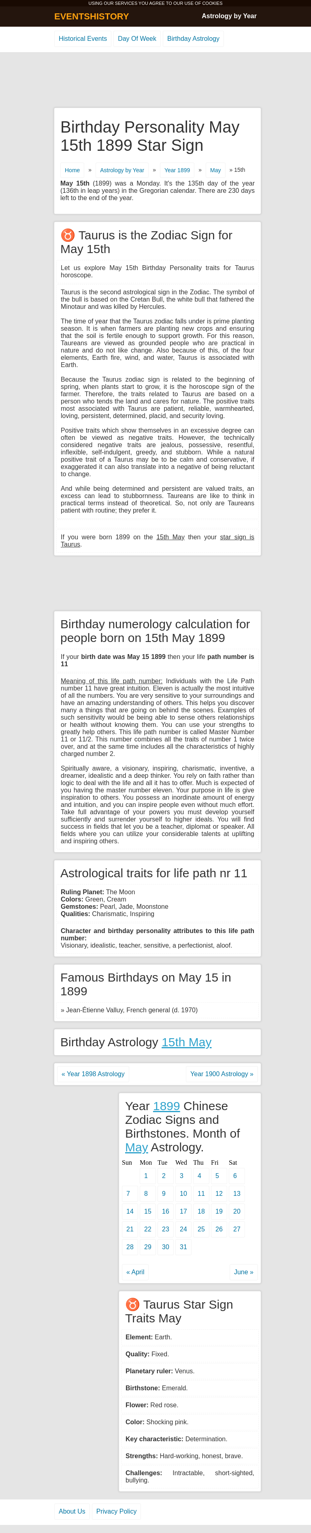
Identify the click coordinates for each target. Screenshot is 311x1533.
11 (201, 1193)
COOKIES (212, 3)
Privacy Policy (116, 1511)
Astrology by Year (229, 16)
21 (130, 1229)
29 (147, 1247)
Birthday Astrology (193, 38)
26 (219, 1229)
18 (201, 1211)
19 (219, 1211)
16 (165, 1211)
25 (201, 1229)
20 (237, 1211)
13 (237, 1193)
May (215, 170)
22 (147, 1229)
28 (130, 1247)
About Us (72, 1511)
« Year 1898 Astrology (93, 1074)
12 (219, 1193)
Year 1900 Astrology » (221, 1074)
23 (165, 1229)
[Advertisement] (155, 80)
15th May (186, 1042)
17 (183, 1211)
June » (243, 1272)
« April (135, 1272)
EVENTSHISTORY (91, 16)
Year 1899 (177, 170)
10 (183, 1193)
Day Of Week (137, 38)
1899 (166, 1106)
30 (165, 1247)
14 (130, 1211)
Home (72, 170)
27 (237, 1229)
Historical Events (83, 38)
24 (183, 1229)
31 (183, 1247)
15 (147, 1211)
